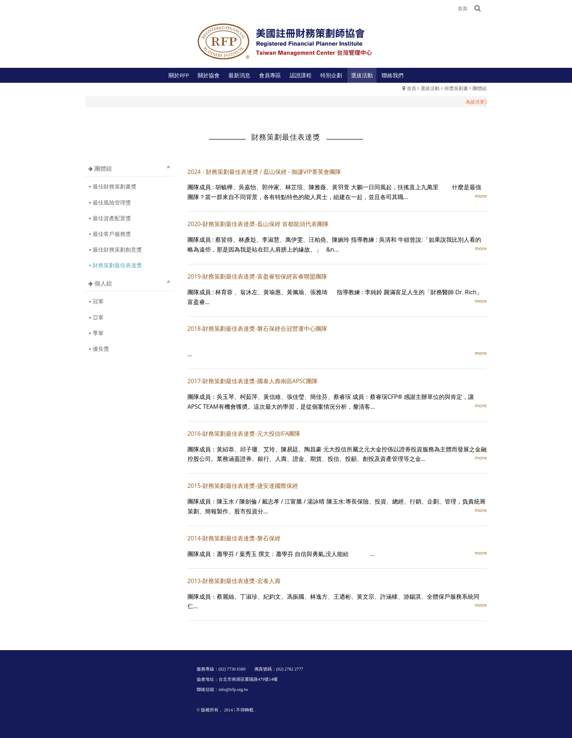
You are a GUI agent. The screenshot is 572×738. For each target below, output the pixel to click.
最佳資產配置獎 (112, 218)
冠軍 (98, 301)
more (481, 196)
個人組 (103, 283)
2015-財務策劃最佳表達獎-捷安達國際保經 (243, 486)
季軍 (98, 333)
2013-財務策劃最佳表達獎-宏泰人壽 (234, 581)
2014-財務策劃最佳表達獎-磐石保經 (234, 538)
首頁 (411, 88)
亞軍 (98, 317)
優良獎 (101, 348)
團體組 (479, 88)
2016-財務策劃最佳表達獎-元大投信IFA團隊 (244, 434)
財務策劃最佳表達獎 (117, 265)
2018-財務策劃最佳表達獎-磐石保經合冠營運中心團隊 (257, 329)
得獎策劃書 (456, 88)
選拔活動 (430, 88)
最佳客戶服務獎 (112, 233)
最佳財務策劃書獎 (114, 186)
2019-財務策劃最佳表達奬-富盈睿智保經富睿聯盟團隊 (257, 276)
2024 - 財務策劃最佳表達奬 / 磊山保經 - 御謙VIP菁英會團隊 (264, 172)
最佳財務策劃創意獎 (117, 249)
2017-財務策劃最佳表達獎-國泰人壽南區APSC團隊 (253, 381)
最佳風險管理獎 (112, 202)
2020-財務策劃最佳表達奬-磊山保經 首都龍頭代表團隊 (258, 224)
